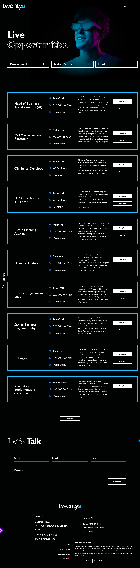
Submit (117, 481)
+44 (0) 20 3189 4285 (46, 534)
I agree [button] (79, 560)
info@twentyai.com (45, 538)
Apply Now (122, 102)
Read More (122, 109)
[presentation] (29, 482)
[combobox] (126, 7)
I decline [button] (87, 560)
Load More (70, 418)
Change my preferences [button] (101, 560)
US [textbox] (124, 7)
